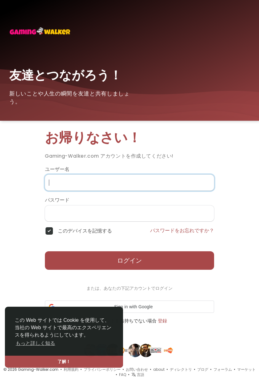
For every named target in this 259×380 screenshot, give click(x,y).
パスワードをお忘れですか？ (182, 230)
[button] (129, 307)
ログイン (129, 260)
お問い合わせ (137, 369)
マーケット (246, 369)
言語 (137, 374)
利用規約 (71, 369)
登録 (162, 320)
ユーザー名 (57, 169)
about (159, 369)
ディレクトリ (181, 369)
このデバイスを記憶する (85, 231)
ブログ (202, 369)
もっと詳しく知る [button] (35, 343)
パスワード (57, 200)
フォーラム (222, 369)
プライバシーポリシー (102, 369)
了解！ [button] (64, 361)
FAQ (122, 374)
